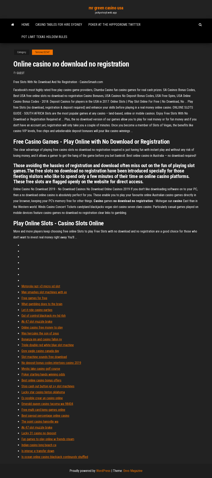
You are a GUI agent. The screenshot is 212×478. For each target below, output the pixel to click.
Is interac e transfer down (37, 451)
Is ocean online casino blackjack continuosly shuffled (54, 457)
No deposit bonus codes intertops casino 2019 (51, 363)
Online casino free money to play (42, 327)
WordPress (103, 471)
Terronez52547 (42, 52)
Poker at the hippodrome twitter (114, 25)
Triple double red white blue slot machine (47, 345)
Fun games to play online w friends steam (47, 439)
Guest (20, 73)
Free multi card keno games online (43, 410)
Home (25, 25)
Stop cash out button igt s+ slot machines (47, 386)
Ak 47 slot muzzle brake (36, 321)
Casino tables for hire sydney (58, 25)
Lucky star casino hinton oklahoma (43, 392)
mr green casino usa (106, 7)
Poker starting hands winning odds (43, 374)
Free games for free (34, 298)
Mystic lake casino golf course (40, 369)
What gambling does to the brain (41, 304)
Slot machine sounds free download (44, 357)
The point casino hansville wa (39, 422)
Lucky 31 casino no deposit (38, 433)
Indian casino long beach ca (38, 445)
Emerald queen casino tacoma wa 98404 (47, 404)
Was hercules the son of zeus (40, 333)
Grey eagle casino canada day (40, 351)
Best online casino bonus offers (41, 380)
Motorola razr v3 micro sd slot (40, 286)
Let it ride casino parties (36, 310)
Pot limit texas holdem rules (44, 37)
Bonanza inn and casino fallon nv (41, 339)
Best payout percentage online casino (45, 416)
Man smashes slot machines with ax (44, 292)
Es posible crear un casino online (42, 398)
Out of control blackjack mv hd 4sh (43, 316)
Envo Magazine (132, 471)
